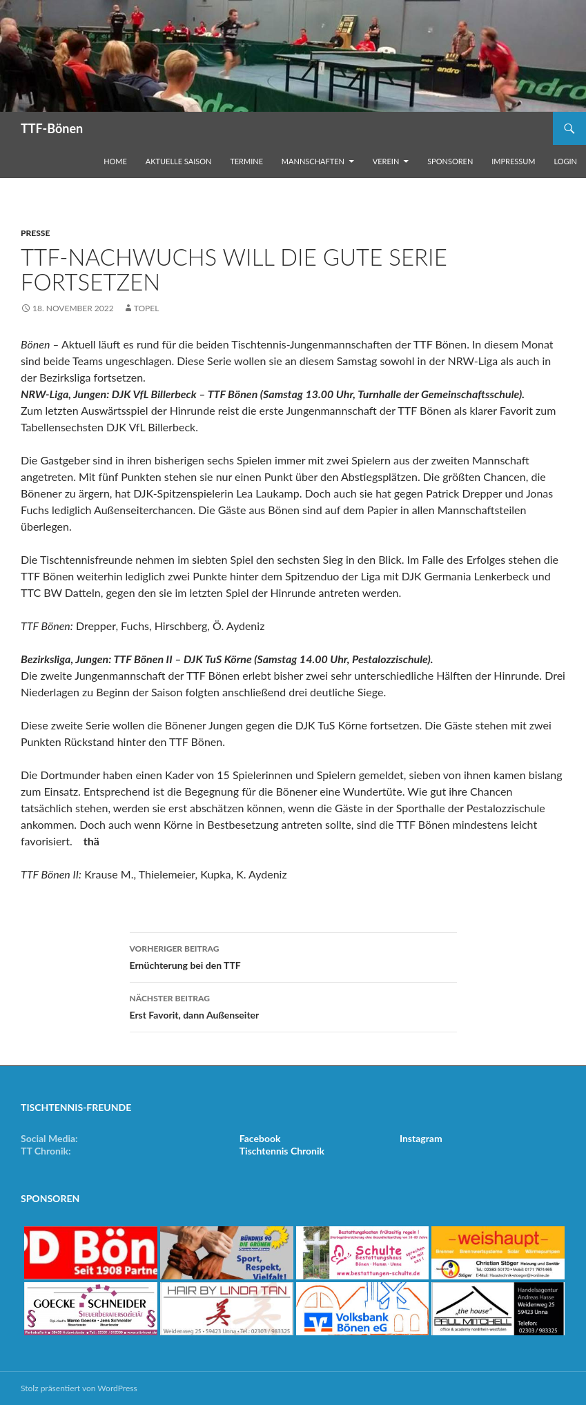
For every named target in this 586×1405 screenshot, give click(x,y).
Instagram (421, 1138)
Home (115, 161)
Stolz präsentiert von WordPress (79, 1388)
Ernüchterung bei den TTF (293, 956)
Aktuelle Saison (179, 161)
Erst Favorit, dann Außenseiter (293, 1005)
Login (565, 161)
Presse (35, 233)
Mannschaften (313, 161)
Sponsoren (450, 161)
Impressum (513, 161)
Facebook (260, 1138)
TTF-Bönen (52, 128)
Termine (246, 161)
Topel (146, 308)
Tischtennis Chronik (282, 1151)
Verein (386, 161)
